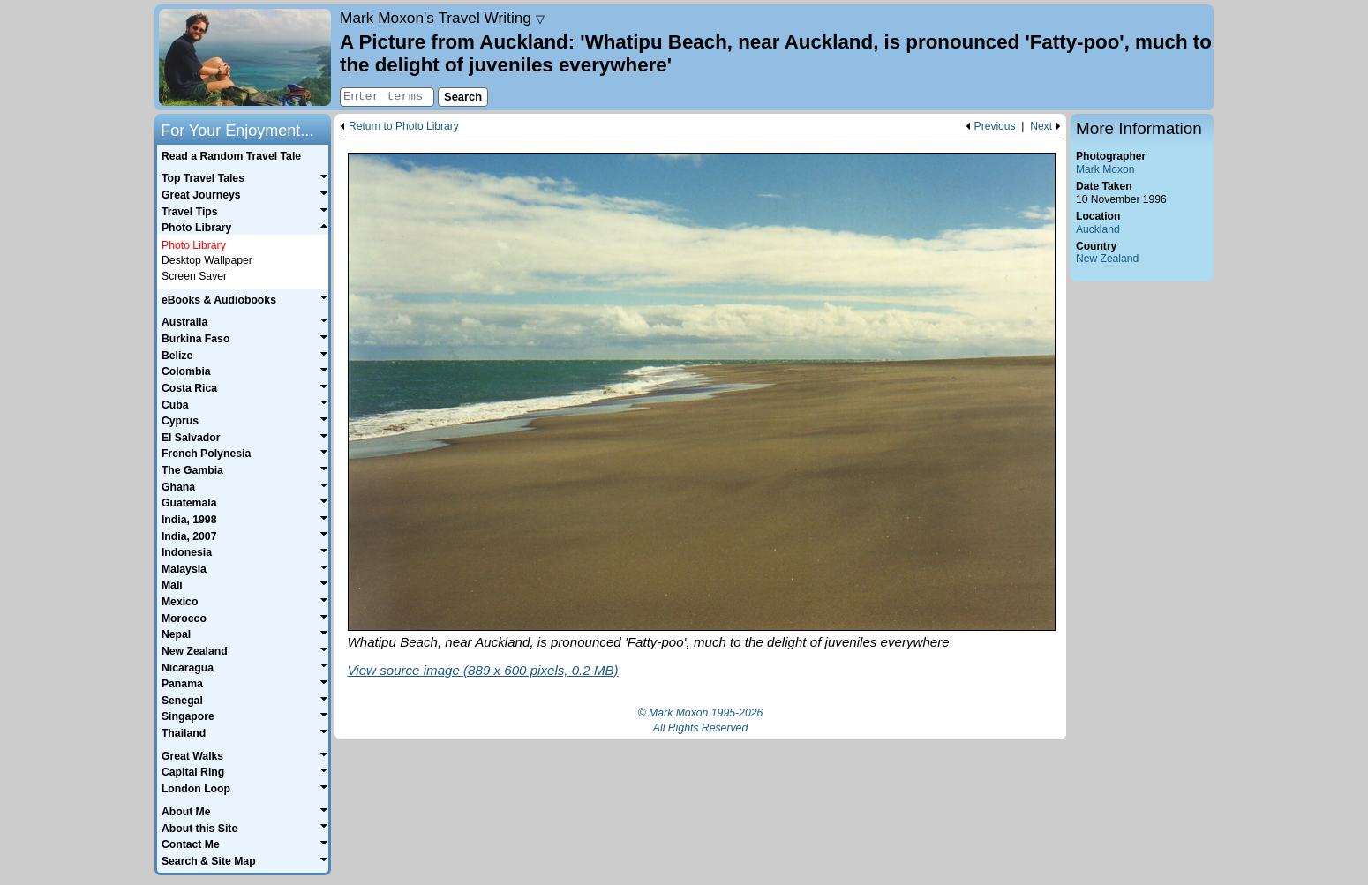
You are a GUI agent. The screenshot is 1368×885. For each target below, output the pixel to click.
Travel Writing (442, 17)
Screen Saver (194, 276)
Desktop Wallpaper (207, 260)
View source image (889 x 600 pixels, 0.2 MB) (483, 670)
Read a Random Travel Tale (231, 156)
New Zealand (1107, 258)
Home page (245, 57)
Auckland (1098, 229)
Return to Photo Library (404, 126)
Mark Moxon (1105, 169)
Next (1041, 126)
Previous (995, 126)
